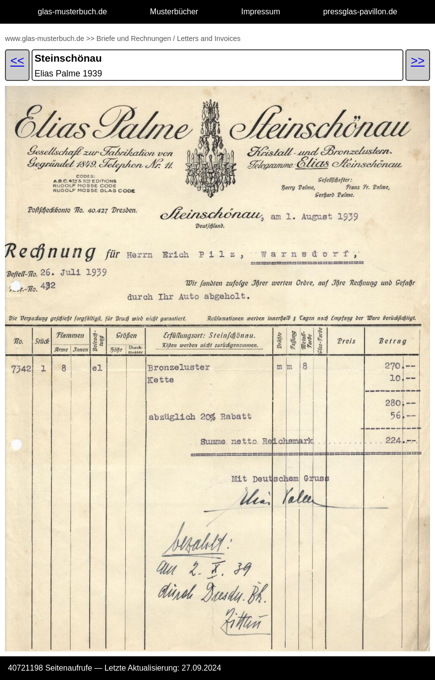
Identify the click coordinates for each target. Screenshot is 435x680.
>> (90, 38)
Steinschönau (68, 58)
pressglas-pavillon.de (360, 11)
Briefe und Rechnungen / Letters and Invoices (169, 38)
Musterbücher (174, 11)
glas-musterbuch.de (73, 11)
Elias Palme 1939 (68, 73)
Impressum (260, 11)
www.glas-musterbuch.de (44, 38)
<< (17, 60)
